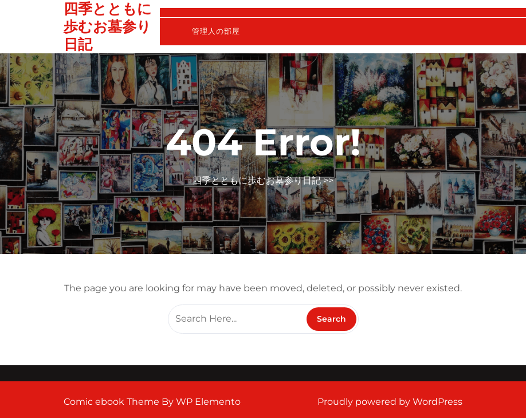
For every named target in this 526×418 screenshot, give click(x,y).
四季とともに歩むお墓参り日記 (108, 26)
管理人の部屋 (216, 31)
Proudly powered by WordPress (389, 401)
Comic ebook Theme (113, 401)
